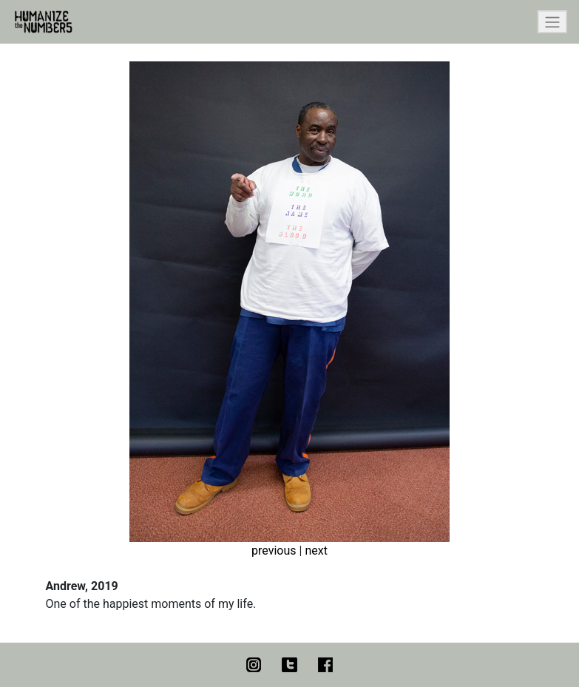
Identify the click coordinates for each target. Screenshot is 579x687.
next (316, 551)
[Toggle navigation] (552, 21)
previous (273, 551)
